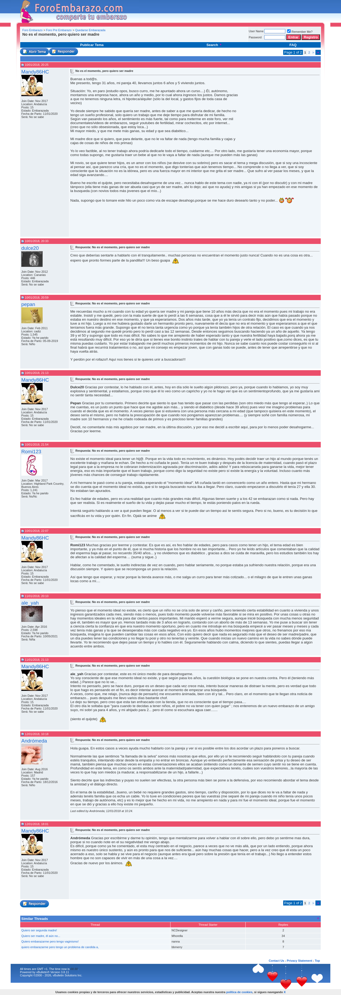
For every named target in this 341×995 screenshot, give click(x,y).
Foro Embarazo (32, 30)
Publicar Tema (92, 45)
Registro (311, 37)
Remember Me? (299, 31)
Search (214, 45)
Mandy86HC (35, 72)
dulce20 (30, 248)
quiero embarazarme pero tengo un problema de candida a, (60, 947)
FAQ (293, 45)
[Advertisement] (118, 38)
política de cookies (239, 992)
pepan (28, 304)
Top (317, 960)
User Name (256, 31)
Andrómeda (34, 741)
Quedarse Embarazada (90, 30)
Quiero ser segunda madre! (39, 930)
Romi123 (31, 451)
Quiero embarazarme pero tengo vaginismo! (50, 941)
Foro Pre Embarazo (59, 30)
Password (255, 37)
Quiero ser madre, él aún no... (40, 935)
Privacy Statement (299, 960)
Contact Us (276, 960)
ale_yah (30, 603)
